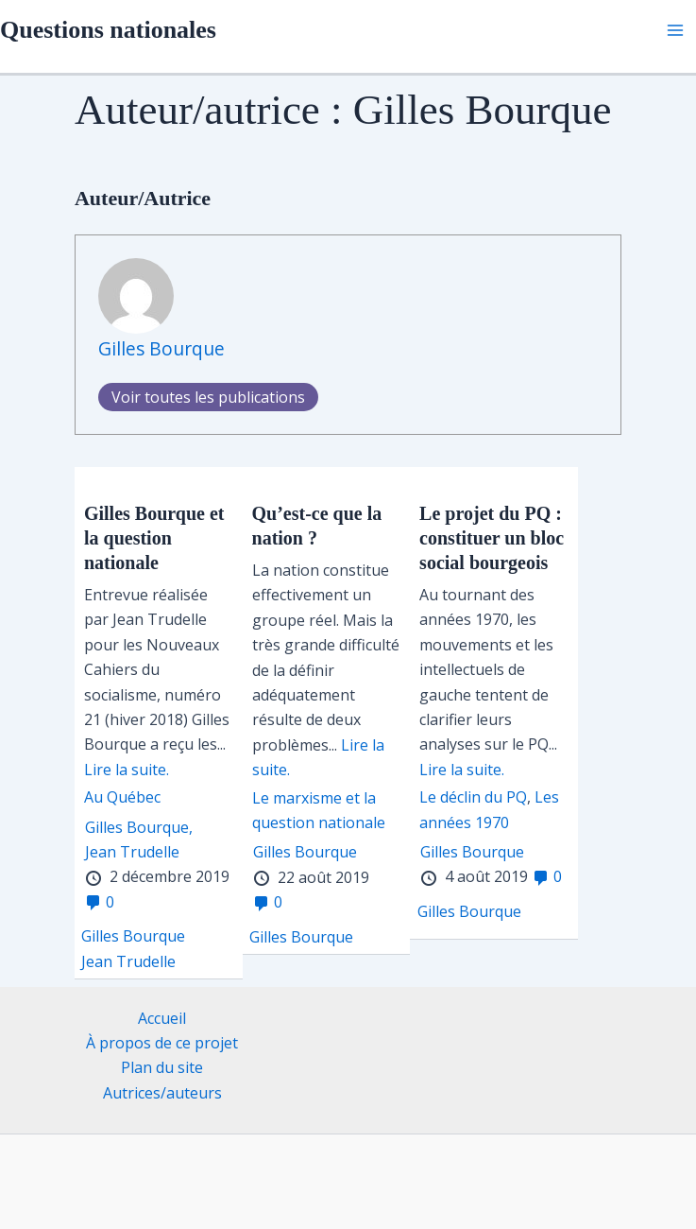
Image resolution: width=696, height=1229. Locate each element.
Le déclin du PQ (473, 797)
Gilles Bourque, (139, 827)
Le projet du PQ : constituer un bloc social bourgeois (491, 538)
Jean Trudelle (132, 851)
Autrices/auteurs (162, 1092)
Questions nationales (108, 29)
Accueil (162, 1018)
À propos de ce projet (162, 1042)
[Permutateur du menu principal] (675, 30)
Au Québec (122, 797)
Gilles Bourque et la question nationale (154, 538)
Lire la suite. (126, 769)
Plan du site (162, 1067)
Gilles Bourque (161, 348)
